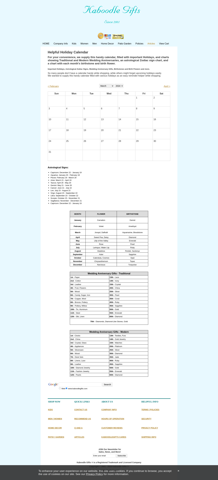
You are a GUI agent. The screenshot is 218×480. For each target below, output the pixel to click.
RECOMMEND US (82, 419)
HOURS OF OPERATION (112, 419)
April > (167, 86)
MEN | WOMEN (55, 419)
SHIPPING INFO (148, 437)
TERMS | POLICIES (150, 409)
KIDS (50, 409)
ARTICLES (79, 437)
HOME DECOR (55, 428)
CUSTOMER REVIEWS (111, 428)
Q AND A (78, 428)
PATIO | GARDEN (56, 437)
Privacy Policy (94, 474)
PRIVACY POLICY (149, 428)
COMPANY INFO (109, 409)
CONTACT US (80, 409)
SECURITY (146, 419)
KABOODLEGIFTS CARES (113, 437)
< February (53, 86)
